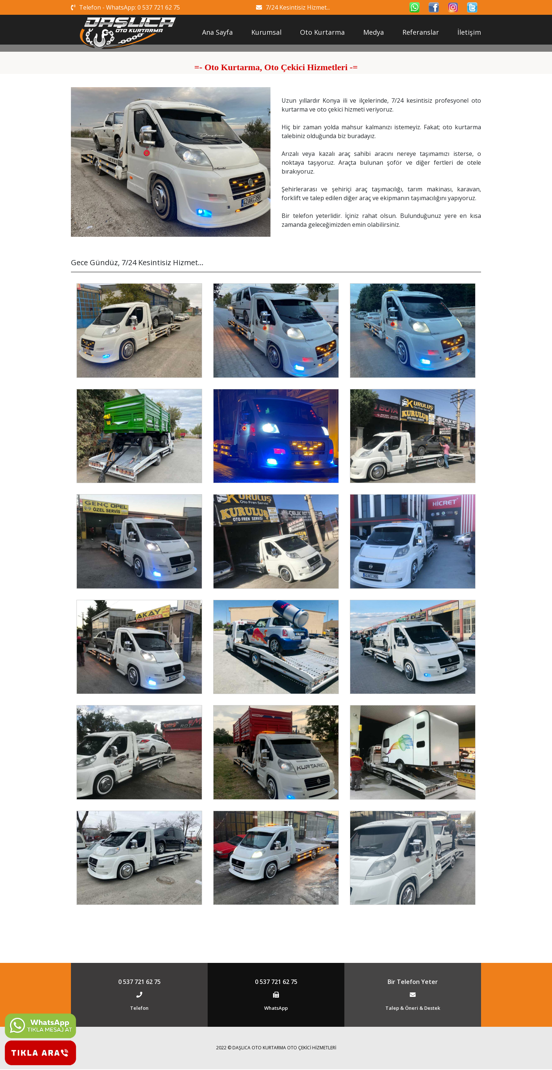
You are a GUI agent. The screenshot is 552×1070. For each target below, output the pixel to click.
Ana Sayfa (217, 32)
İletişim (469, 32)
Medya (373, 32)
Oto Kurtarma (322, 32)
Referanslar (420, 32)
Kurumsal (266, 32)
